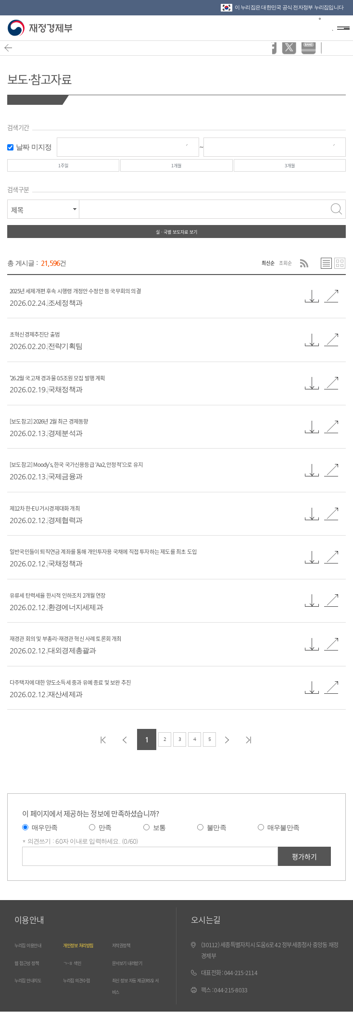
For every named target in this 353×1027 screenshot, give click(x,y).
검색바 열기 (321, 27)
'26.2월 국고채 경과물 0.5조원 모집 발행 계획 (81, 392)
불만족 (216, 842)
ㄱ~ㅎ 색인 (77, 978)
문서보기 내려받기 (136, 978)
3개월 (290, 169)
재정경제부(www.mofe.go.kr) (42, 28)
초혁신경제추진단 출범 (46, 348)
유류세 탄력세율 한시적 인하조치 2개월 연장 (80, 609)
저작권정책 (126, 960)
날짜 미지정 (34, 147)
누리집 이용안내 (35, 960)
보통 (159, 842)
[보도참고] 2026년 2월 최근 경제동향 (69, 435)
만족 (105, 842)
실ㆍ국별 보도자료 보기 (176, 242)
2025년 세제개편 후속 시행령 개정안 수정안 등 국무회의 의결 (107, 305)
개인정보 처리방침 (87, 960)
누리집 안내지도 (35, 995)
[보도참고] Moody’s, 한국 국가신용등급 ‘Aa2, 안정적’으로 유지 (110, 479)
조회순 (281, 277)
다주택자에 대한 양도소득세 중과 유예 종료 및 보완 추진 (99, 696)
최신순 (255, 277)
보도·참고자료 (55, 76)
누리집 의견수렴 (84, 995)
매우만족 (44, 842)
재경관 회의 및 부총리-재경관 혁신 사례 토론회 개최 (92, 653)
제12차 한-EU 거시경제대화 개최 (62, 522)
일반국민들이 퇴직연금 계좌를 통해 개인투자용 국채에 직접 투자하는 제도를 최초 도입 (147, 566)
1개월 (176, 169)
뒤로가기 (12, 52)
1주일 (63, 169)
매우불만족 (283, 842)
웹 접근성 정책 (33, 978)
